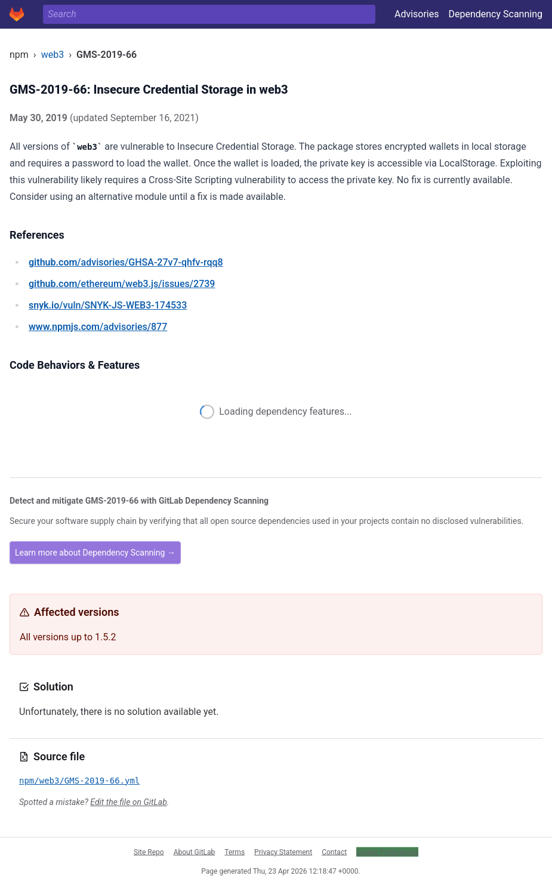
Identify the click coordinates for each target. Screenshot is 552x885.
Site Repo (149, 851)
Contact (334, 851)
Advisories (416, 14)
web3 (52, 54)
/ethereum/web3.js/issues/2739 (122, 283)
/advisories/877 (98, 326)
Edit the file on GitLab (128, 802)
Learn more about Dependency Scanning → (95, 552)
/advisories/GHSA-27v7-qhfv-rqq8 (126, 262)
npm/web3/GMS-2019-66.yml (79, 780)
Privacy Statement (283, 851)
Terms (234, 851)
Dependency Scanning (495, 14)
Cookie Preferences (387, 851)
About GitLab (194, 851)
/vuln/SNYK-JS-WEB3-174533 (108, 305)
